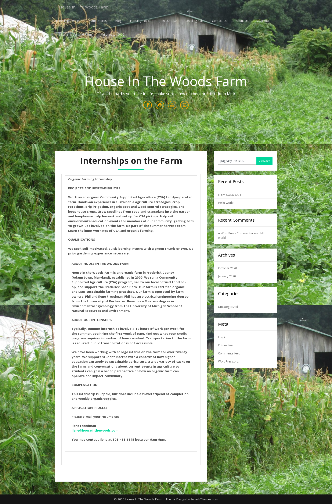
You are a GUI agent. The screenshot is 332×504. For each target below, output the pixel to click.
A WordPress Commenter (235, 233)
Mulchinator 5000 (112, 34)
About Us (241, 21)
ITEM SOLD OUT (229, 195)
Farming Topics (139, 21)
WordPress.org (228, 361)
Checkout (262, 21)
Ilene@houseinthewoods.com (95, 430)
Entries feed (226, 345)
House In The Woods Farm (85, 7)
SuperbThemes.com (204, 499)
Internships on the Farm (75, 34)
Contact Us (218, 21)
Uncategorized (228, 307)
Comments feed (229, 353)
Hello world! (226, 203)
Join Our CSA (167, 21)
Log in (222, 337)
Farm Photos (97, 21)
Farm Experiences (67, 21)
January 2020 (227, 276)
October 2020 (227, 268)
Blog (117, 21)
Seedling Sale (193, 21)
